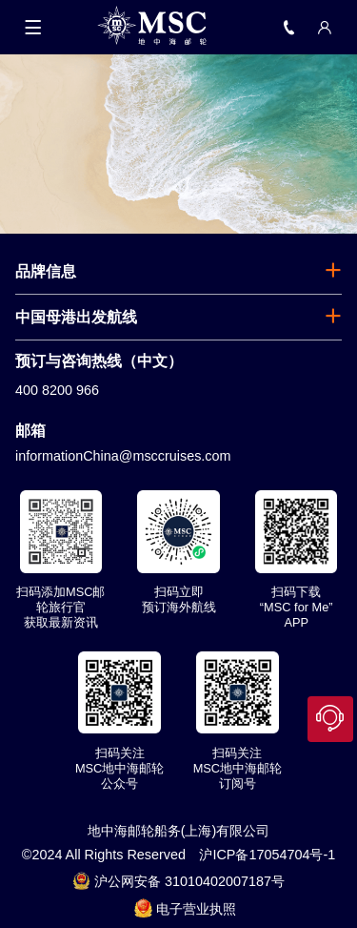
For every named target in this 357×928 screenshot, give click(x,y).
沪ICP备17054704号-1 (267, 854)
